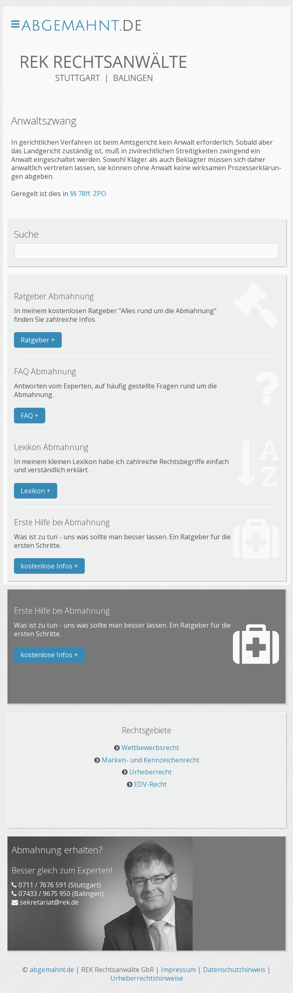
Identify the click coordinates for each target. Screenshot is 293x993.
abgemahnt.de (52, 969)
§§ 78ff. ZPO (88, 193)
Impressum (178, 969)
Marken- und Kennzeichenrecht (150, 759)
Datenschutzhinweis (234, 969)
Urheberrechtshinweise (146, 978)
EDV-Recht (150, 784)
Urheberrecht (150, 771)
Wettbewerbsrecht (150, 747)
